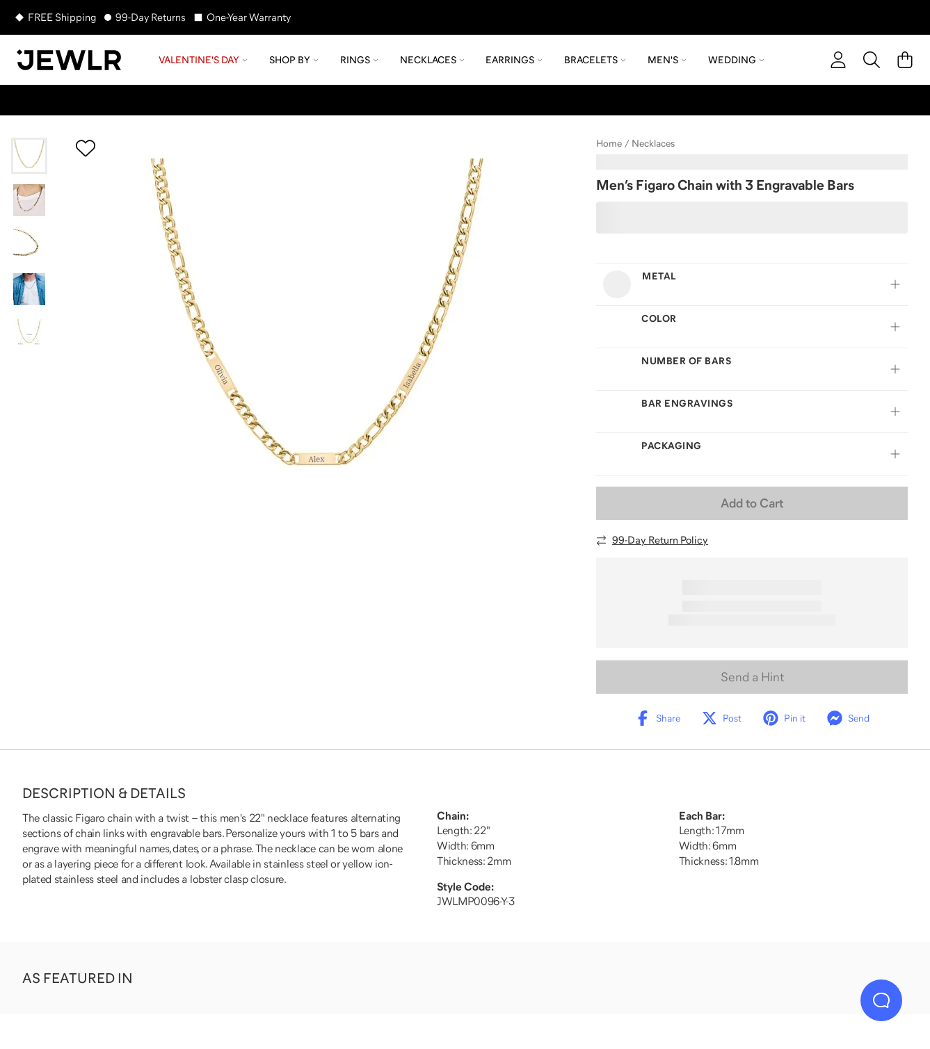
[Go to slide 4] (29, 289)
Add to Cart (752, 503)
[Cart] (905, 59)
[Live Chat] (881, 1000)
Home (609, 143)
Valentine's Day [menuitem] (203, 60)
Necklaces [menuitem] (432, 60)
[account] (838, 59)
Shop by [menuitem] (294, 60)
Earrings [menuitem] (514, 60)
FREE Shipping (62, 17)
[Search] (871, 59)
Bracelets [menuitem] (595, 60)
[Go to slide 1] (29, 156)
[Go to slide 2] (29, 200)
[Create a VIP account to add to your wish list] (85, 148)
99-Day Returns (150, 17)
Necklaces (653, 143)
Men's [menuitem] (667, 60)
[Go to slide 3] (29, 245)
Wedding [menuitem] (736, 60)
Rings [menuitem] (359, 60)
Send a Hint (752, 677)
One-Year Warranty (249, 17)
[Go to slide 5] (29, 334)
